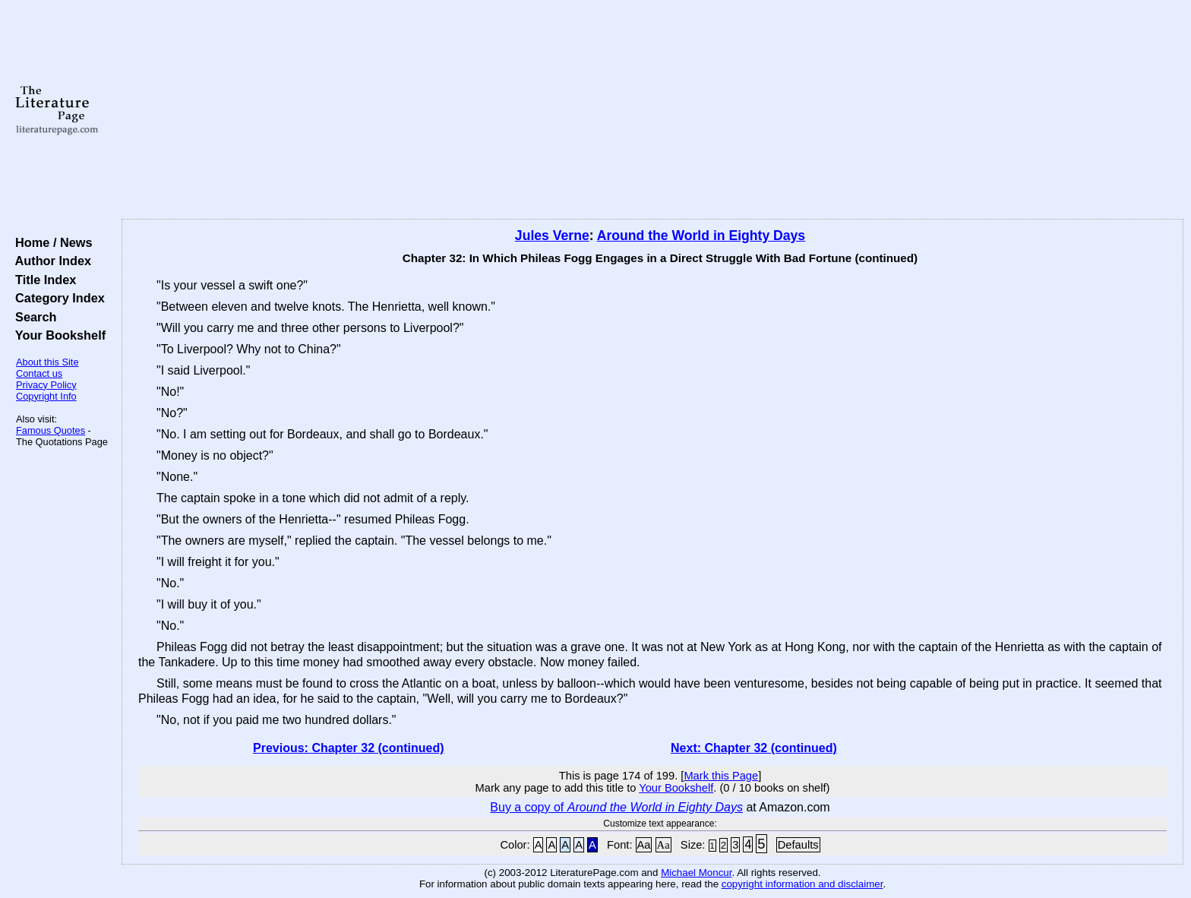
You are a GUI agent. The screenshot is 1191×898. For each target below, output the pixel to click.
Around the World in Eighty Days (701, 235)
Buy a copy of (616, 807)
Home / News (50, 242)
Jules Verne (552, 235)
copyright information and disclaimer (802, 884)
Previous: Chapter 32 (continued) (348, 747)
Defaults (798, 845)
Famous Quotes (50, 430)
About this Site (47, 362)
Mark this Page (721, 776)
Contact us (39, 373)
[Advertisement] (652, 110)
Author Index (49, 260)
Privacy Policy (46, 385)
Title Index (42, 279)
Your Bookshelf (57, 335)
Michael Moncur (696, 872)
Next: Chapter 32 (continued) (754, 747)
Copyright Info (46, 396)
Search (32, 317)
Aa (644, 845)
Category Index (56, 298)
